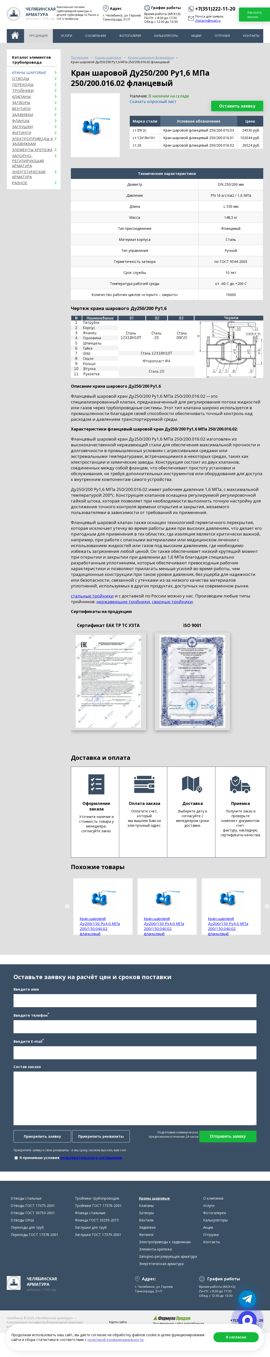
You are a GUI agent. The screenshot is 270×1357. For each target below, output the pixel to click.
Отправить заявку (231, 1144)
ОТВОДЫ (20, 78)
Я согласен (236, 1337)
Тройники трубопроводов (97, 1213)
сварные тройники (172, 601)
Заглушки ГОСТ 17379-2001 (98, 1249)
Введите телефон (28, 1022)
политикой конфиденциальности (115, 1339)
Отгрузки (222, 36)
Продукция (38, 36)
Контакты (251, 36)
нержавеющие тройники (123, 601)
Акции (196, 36)
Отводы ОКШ (22, 1235)
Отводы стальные (26, 1213)
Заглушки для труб (91, 1242)
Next (266, 906)
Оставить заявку (237, 106)
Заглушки (22, 126)
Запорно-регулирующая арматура (28, 160)
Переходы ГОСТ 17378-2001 (34, 1249)
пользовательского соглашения (88, 1165)
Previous (67, 906)
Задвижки (22, 114)
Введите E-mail (26, 1049)
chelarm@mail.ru (208, 21)
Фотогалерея (130, 36)
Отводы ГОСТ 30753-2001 (33, 1228)
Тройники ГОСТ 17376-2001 (98, 1220)
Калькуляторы (166, 36)
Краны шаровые (29, 72)
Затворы (21, 102)
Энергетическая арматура (29, 174)
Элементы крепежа (32, 149)
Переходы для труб (27, 1242)
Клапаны (21, 96)
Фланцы (21, 120)
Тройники (23, 90)
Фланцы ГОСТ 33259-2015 (97, 1235)
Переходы (23, 84)
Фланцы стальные (90, 1228)
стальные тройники (92, 596)
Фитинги (21, 132)
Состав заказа (24, 1074)
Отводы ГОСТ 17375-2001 (33, 1220)
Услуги (66, 36)
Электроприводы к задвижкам (32, 141)
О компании (95, 36)
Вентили (21, 108)
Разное (19, 182)
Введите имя (23, 997)
